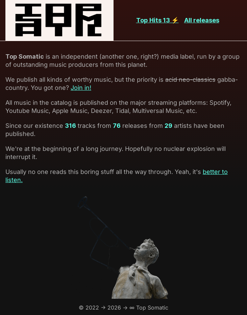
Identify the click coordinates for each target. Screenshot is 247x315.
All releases (201, 20)
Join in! (81, 87)
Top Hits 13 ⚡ (157, 20)
